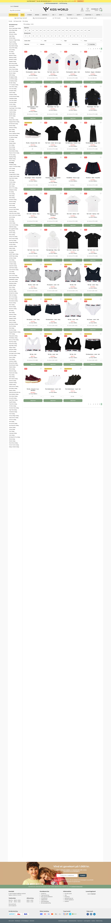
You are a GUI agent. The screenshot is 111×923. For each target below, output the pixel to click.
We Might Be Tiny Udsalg (14, 437)
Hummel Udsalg (12, 207)
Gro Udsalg (11, 191)
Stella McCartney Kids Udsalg (15, 392)
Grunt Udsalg (12, 193)
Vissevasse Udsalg (13, 433)
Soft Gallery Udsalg (13, 388)
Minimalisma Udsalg (13, 300)
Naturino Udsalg (12, 322)
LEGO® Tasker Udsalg (13, 254)
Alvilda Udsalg (12, 38)
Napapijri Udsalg (12, 318)
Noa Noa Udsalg (12, 330)
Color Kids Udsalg (13, 100)
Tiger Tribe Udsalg (13, 409)
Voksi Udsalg (11, 435)
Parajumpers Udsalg (13, 335)
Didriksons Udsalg (13, 127)
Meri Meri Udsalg (12, 291)
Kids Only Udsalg (12, 240)
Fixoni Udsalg (12, 168)
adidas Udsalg (12, 32)
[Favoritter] (41, 52)
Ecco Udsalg (11, 145)
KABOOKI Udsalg (12, 226)
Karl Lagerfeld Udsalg (13, 228)
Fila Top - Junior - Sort (53, 354)
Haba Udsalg (11, 195)
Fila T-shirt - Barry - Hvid (53, 72)
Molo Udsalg (11, 304)
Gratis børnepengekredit (40, 18)
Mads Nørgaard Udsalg (14, 277)
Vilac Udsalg (11, 431)
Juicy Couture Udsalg (13, 224)
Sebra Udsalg (12, 376)
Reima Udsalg (12, 369)
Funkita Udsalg (12, 182)
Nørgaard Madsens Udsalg (14, 332)
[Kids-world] (55, 9)
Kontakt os (43, 893)
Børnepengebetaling (46, 903)
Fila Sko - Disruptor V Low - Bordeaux (33, 390)
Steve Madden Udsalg (13, 394)
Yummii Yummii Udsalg (14, 444)
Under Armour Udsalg (13, 417)
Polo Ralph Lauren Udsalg (14, 353)
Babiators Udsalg (12, 55)
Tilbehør (70, 14)
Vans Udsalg (11, 421)
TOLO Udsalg (12, 413)
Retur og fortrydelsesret (47, 896)
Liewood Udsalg (12, 261)
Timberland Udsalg (13, 411)
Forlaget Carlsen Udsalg (14, 176)
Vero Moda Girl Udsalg (14, 425)
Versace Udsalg (12, 427)
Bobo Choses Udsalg (13, 69)
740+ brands (56, 18)
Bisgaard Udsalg (12, 61)
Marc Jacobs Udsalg (13, 281)
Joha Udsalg (11, 221)
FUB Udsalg (11, 180)
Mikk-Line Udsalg (12, 295)
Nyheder (29, 14)
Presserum (67, 896)
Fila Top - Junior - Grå (33, 284)
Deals (22, 14)
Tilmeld (82, 875)
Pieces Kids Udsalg (13, 343)
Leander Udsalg (12, 250)
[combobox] (33, 78)
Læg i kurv (33, 82)
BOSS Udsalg (12, 75)
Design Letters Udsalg (13, 119)
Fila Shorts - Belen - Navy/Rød (93, 177)
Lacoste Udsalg (12, 244)
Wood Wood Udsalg (13, 442)
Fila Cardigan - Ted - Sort (93, 106)
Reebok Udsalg (12, 367)
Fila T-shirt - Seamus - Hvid (93, 213)
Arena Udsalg (12, 49)
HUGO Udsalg (12, 205)
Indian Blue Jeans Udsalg (14, 213)
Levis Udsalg (11, 260)
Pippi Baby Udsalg (13, 345)
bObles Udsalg (12, 67)
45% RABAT (11, 26)
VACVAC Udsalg (12, 419)
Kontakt (11, 891)
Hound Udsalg (12, 203)
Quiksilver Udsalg (12, 361)
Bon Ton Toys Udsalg (13, 71)
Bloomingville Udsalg (13, 65)
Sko (54, 14)
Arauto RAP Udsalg (13, 47)
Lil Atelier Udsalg (12, 263)
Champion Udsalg (13, 94)
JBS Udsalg (11, 219)
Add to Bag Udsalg (13, 30)
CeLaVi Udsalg (12, 92)
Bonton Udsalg (12, 73)
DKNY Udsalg (12, 131)
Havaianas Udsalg (12, 199)
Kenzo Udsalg (12, 234)
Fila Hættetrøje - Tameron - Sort (73, 143)
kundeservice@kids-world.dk (19, 893)
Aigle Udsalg (11, 36)
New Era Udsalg (12, 326)
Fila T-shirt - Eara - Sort (92, 250)
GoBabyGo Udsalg (13, 189)
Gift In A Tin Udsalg (13, 187)
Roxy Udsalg (11, 374)
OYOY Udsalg (12, 333)
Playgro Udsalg (12, 347)
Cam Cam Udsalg (12, 88)
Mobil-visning (99, 920)
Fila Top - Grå (73, 284)
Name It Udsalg (12, 316)
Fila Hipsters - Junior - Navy (33, 319)
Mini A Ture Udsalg (13, 297)
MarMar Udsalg (12, 285)
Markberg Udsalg (12, 283)
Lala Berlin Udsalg (13, 246)
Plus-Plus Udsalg (12, 351)
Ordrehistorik (44, 898)
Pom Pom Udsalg (12, 355)
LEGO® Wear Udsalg (13, 256)
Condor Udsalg (12, 104)
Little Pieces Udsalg (13, 267)
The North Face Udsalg (14, 407)
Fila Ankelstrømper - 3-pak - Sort (73, 389)
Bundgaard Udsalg (13, 77)
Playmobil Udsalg (12, 349)
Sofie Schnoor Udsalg (13, 386)
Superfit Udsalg (12, 402)
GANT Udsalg (12, 184)
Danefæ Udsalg (12, 114)
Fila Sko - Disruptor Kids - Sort (33, 143)
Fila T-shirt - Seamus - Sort (73, 250)
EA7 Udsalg (11, 141)
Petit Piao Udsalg (12, 341)
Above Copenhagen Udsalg (15, 28)
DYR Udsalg (11, 139)
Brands (37, 14)
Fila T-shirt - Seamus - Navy (33, 213)
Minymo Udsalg (12, 302)
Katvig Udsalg (12, 230)
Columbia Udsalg (12, 102)
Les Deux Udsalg (12, 258)
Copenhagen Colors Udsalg (15, 108)
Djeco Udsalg (12, 129)
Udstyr (79, 14)
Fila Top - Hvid (33, 354)
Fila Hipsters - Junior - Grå (53, 284)
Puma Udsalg (12, 359)
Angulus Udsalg (12, 42)
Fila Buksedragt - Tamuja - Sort (93, 143)
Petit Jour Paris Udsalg (13, 339)
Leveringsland (87, 920)
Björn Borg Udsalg (13, 63)
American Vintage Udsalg (14, 40)
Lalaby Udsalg (12, 248)
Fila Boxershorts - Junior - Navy (53, 319)
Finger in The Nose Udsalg (14, 166)
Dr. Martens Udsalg (13, 137)
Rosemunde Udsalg (13, 372)
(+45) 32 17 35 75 (17, 895)
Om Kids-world (68, 893)
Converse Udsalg (12, 106)
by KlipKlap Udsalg (13, 80)
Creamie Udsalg (12, 112)
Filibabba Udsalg (12, 164)
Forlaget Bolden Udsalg (14, 174)
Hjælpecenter (44, 899)
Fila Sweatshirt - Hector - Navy (33, 72)
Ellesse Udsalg (12, 149)
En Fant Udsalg (12, 154)
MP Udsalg (11, 310)
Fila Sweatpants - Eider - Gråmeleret (33, 107)
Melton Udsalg (12, 289)
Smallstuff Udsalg (13, 382)
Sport (61, 14)
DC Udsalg (11, 117)
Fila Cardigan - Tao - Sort (53, 106)
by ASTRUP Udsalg (13, 78)
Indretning (89, 14)
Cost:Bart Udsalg (12, 110)
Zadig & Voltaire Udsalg (14, 446)
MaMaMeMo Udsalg (13, 279)
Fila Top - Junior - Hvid (73, 319)
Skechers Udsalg (12, 380)
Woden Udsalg (12, 441)
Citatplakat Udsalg (13, 98)
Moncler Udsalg (12, 306)
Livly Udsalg (11, 271)
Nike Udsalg (11, 328)
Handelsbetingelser (62, 920)
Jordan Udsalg (12, 223)
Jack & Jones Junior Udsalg (15, 215)
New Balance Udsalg (13, 324)
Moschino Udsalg (12, 308)
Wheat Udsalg (12, 439)
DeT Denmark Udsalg (13, 123)
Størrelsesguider (45, 901)
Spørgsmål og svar (69, 898)
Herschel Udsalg (12, 201)
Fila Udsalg (25, 21)
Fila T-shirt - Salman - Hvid (73, 213)
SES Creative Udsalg (13, 378)
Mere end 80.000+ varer (89, 18)
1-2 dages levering (71, 18)
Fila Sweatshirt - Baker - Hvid (73, 72)
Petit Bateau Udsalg (13, 337)
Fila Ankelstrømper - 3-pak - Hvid (53, 389)
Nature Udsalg (12, 320)
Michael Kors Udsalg (13, 293)
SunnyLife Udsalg (12, 398)
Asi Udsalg (11, 51)
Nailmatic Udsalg (12, 314)
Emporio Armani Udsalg (14, 152)
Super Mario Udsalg (13, 400)
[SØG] (31, 10)
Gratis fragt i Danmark (21, 18)
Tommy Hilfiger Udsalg (14, 415)
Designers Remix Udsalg (14, 121)
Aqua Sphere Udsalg (13, 45)
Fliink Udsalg (12, 170)
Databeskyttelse (72, 920)
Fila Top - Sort (73, 354)
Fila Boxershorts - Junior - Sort (93, 354)
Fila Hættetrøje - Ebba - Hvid (53, 250)
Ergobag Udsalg (12, 156)
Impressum (80, 920)
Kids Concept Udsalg (13, 238)
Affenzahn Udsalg (13, 34)
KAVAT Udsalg (12, 232)
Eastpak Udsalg (12, 143)
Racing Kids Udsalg (13, 363)
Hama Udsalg (12, 197)
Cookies (93, 920)
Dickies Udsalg (12, 125)
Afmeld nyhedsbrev (69, 899)
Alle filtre (92, 44)
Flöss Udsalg (11, 172)
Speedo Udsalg (12, 390)
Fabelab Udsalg (12, 158)
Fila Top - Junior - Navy (93, 284)
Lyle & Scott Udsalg (13, 275)
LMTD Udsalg (12, 273)
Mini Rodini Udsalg (13, 298)
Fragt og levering (45, 895)
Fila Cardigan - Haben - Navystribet (33, 177)
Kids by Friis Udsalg (13, 236)
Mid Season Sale (13, 14)
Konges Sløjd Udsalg (13, 242)
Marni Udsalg (12, 287)
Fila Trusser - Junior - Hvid (93, 319)
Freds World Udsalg (13, 178)
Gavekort (67, 901)
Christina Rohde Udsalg (14, 96)
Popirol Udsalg (12, 357)
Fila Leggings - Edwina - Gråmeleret (53, 214)
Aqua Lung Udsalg (13, 43)
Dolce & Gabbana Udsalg (14, 133)
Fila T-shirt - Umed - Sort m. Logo (53, 143)
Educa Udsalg (12, 147)
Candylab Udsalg (12, 90)
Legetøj (99, 14)
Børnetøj (45, 14)
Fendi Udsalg (12, 160)
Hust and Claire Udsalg (14, 209)
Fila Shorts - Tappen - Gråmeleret (93, 72)
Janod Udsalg (12, 217)
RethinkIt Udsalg (12, 370)
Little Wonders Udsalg (13, 269)
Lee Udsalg (11, 252)
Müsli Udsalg (12, 312)
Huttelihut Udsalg (12, 211)
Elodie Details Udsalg (13, 151)
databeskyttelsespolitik (76, 886)
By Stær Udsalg (12, 82)
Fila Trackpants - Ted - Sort (73, 106)
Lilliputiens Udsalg (13, 265)
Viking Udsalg (12, 429)
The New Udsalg (12, 406)
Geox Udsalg (11, 186)
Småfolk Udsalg (12, 384)
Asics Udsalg (11, 53)
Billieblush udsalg (13, 59)
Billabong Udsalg (12, 57)
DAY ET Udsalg (12, 115)
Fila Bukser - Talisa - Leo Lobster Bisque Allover (53, 178)
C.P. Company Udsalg (13, 84)
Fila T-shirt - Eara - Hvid (33, 250)
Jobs (66, 895)
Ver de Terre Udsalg (13, 423)
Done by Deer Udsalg (13, 135)
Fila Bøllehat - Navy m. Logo (72, 177)
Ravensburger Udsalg (13, 365)
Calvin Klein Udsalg (13, 86)
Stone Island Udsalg (13, 396)
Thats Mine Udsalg (13, 404)
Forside (10, 21)
